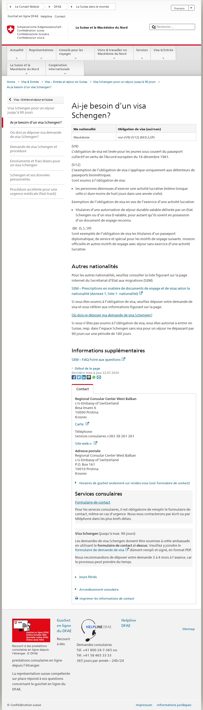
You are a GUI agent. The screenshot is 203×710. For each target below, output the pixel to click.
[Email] (99, 377)
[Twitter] (79, 377)
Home (11, 82)
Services (142, 54)
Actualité (16, 54)
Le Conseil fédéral (27, 6)
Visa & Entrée (163, 54)
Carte (82, 424)
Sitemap (188, 629)
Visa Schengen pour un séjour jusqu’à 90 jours (124, 82)
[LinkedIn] (84, 377)
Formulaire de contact (92, 502)
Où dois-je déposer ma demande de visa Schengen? (112, 315)
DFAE (57, 6)
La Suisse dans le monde (92, 6)
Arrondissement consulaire (99, 589)
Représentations (41, 54)
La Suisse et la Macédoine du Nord (26, 69)
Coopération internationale (65, 69)
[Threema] (89, 377)
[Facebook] (74, 377)
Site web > (86, 443)
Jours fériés (88, 577)
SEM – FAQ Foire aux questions (98, 359)
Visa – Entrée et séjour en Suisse (66, 82)
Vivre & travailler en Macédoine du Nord (114, 54)
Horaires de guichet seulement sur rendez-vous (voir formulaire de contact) (134, 483)
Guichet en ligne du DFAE (64, 625)
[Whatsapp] (94, 377)
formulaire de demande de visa (102, 550)
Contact (80, 389)
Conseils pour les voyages (76, 54)
